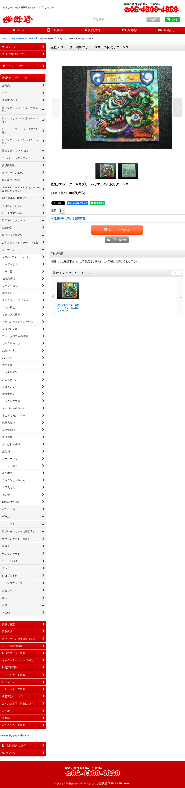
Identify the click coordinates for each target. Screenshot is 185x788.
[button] (56, 107)
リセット (176, 273)
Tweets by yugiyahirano (14, 735)
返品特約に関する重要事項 (68, 218)
